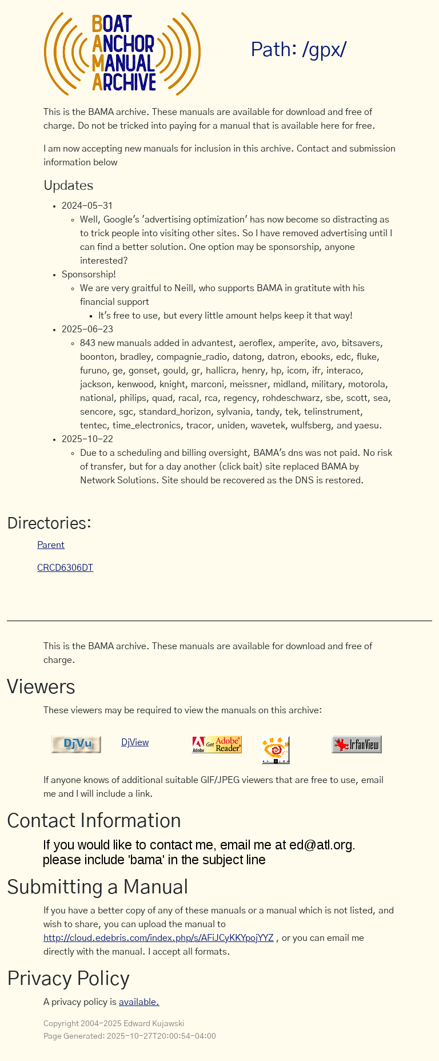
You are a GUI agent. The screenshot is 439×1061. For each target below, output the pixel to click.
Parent (51, 545)
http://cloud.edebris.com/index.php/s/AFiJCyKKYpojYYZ (158, 938)
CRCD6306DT (65, 568)
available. (139, 1002)
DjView (135, 742)
